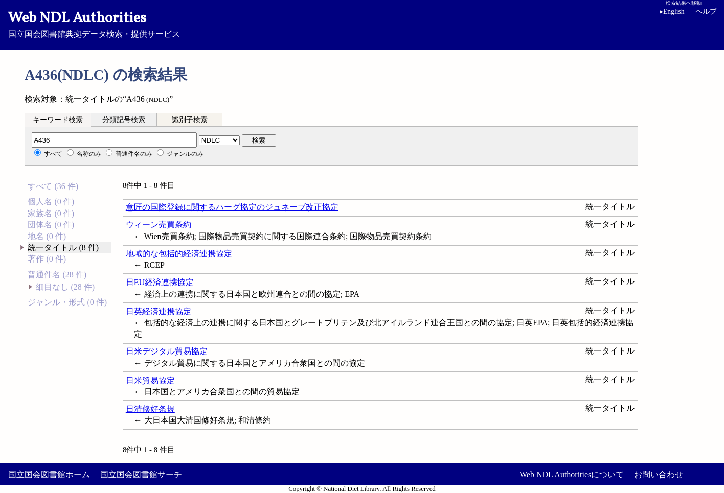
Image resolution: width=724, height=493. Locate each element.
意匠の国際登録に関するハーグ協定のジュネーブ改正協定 (232, 207)
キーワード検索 (58, 120)
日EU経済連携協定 (160, 282)
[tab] (58, 119)
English (672, 11)
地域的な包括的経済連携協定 (179, 253)
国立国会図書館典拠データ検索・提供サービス (362, 23)
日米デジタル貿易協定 (167, 351)
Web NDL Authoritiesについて (571, 474)
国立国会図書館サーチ (141, 474)
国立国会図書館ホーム (49, 474)
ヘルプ (706, 11)
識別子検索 (190, 120)
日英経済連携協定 (158, 311)
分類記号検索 (123, 120)
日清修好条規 (150, 409)
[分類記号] (114, 140)
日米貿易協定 (150, 380)
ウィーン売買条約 (158, 224)
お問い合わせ (658, 474)
